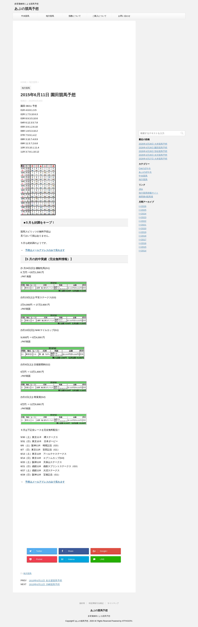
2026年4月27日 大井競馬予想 (153, 158)
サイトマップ (113, 603)
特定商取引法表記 (96, 603)
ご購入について (99, 16)
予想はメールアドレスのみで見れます (45, 250)
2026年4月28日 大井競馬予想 (153, 144)
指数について (75, 16)
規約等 (82, 603)
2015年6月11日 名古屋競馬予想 (45, 580)
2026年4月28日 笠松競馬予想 (153, 151)
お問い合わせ (124, 16)
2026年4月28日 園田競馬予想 (153, 147)
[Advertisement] (74, 51)
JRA (141, 189)
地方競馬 (50, 16)
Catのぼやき (145, 168)
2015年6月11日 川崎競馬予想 (44, 584)
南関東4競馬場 (146, 196)
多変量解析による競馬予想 (99, 616)
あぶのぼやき (145, 172)
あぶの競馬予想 (26, 9)
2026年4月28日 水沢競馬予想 (153, 155)
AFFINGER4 (127, 621)
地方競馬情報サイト (148, 193)
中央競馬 (25, 16)
